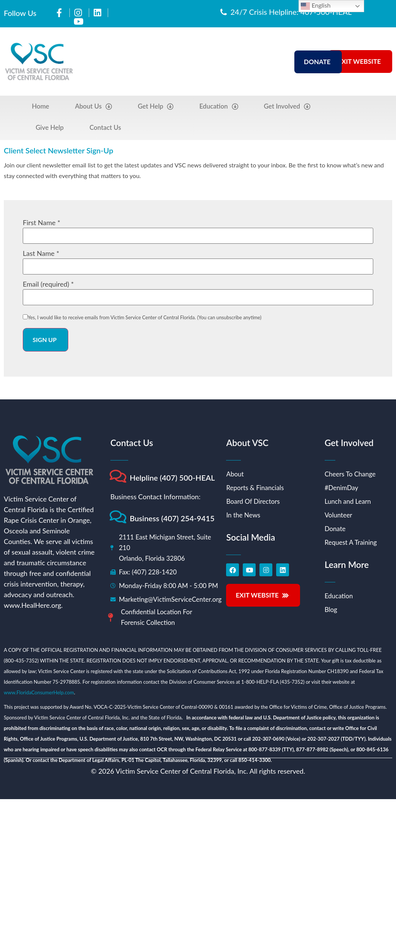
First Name (41, 222)
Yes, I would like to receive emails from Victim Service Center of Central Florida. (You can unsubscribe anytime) (144, 317)
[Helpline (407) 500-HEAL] (117, 476)
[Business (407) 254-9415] (117, 516)
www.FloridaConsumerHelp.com (39, 692)
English (315, 6)
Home (40, 106)
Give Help (50, 127)
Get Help (155, 106)
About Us (93, 106)
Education (218, 106)
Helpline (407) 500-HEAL (172, 477)
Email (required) (48, 284)
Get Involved (287, 106)
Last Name (41, 253)
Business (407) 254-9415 (172, 518)
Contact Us (105, 127)
